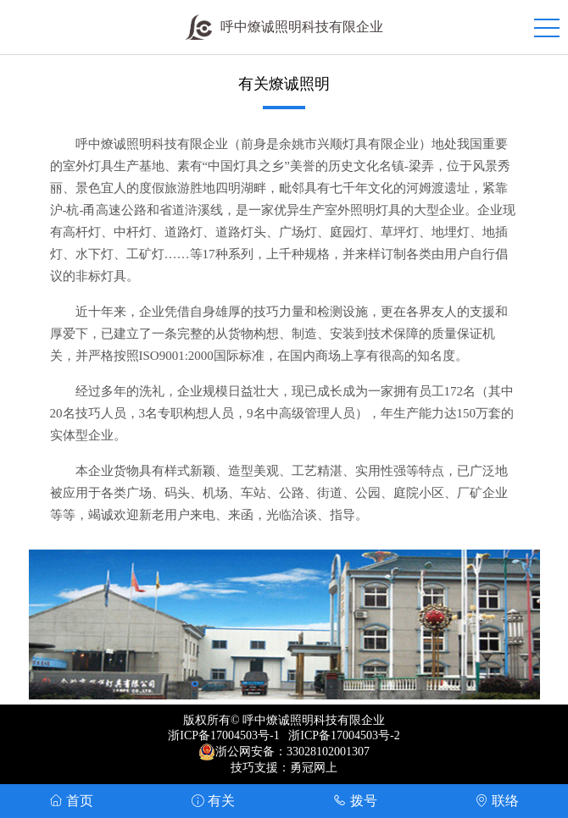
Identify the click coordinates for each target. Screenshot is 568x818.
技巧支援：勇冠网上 (284, 767)
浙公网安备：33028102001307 (292, 751)
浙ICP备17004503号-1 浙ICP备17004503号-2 (283, 735)
